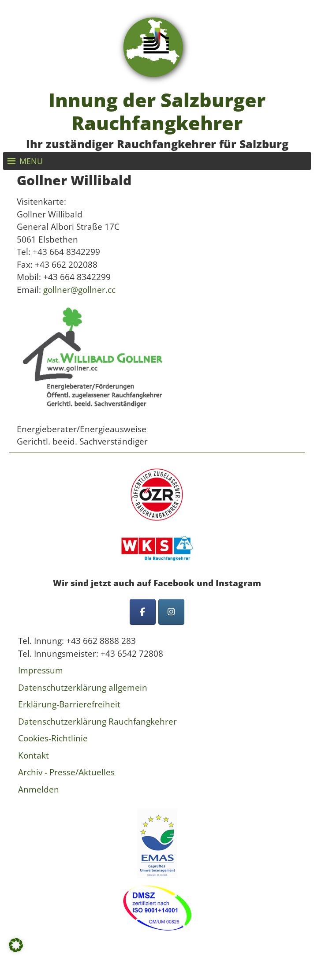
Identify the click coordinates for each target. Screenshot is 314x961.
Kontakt (33, 755)
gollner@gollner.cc (79, 289)
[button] (31, 161)
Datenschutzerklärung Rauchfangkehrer (97, 721)
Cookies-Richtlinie (53, 738)
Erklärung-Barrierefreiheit (69, 704)
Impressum (40, 670)
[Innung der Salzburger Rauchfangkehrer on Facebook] (143, 612)
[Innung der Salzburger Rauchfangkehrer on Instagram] (171, 612)
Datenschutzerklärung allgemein (82, 687)
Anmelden (38, 789)
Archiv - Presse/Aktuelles (66, 772)
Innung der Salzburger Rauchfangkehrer (157, 111)
